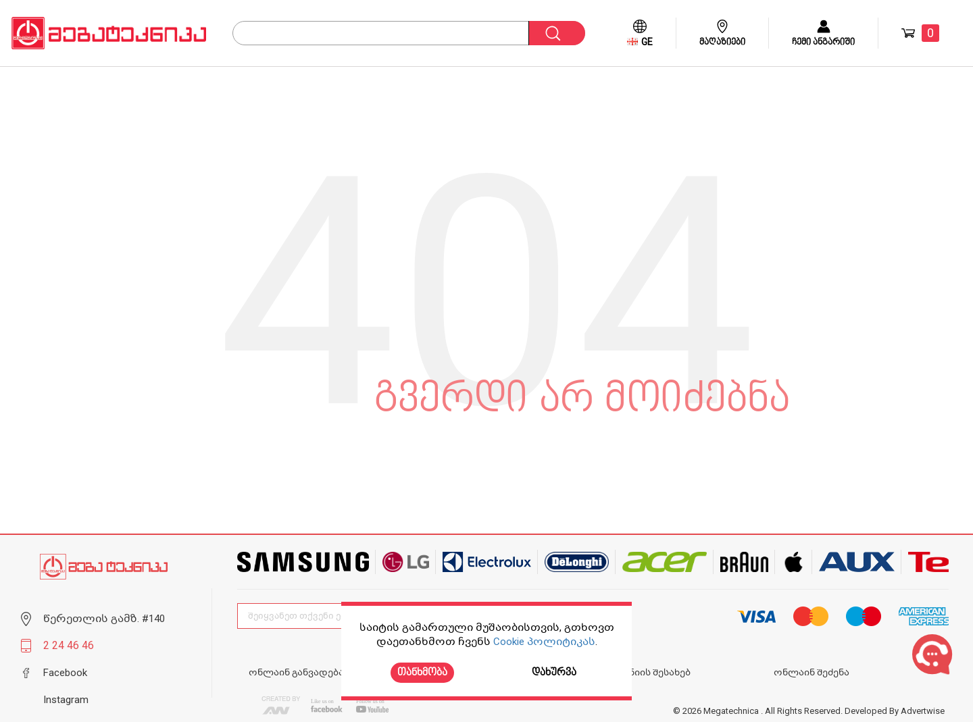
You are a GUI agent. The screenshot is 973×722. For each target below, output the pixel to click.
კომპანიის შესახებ (645, 672)
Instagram (66, 700)
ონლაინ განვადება (296, 672)
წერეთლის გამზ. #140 (104, 619)
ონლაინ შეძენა (811, 672)
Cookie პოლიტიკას (544, 642)
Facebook (65, 673)
